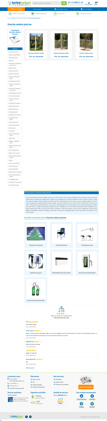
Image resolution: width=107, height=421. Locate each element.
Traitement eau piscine (36, 245)
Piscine (11, 160)
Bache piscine (12, 68)
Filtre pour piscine (13, 122)
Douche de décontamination (87, 273)
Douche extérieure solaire (36, 53)
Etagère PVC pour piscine (13, 118)
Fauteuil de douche (61, 245)
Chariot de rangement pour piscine (15, 89)
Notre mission (36, 379)
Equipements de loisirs (18, 18)
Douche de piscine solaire (61, 53)
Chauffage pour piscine (15, 93)
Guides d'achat (59, 382)
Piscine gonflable (13, 169)
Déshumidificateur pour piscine (61, 273)
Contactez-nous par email (16, 388)
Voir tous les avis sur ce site (61, 318)
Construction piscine (14, 96)
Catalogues (59, 379)
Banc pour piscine (13, 71)
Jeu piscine (12, 131)
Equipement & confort (15, 115)
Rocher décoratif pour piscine (14, 175)
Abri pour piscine (13, 58)
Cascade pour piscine (14, 81)
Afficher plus (30, 368)
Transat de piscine (14, 185)
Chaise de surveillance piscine (15, 85)
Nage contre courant (14, 153)
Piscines (26, 18)
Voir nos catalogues (85, 387)
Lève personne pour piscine (14, 134)
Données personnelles (39, 387)
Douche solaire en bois (86, 53)
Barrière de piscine (14, 74)
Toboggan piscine (13, 179)
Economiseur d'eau (87, 245)
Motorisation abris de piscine (15, 146)
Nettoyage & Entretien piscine (15, 156)
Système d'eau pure (36, 273)
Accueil (9, 18)
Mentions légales (37, 385)
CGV (34, 382)
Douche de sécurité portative (36, 301)
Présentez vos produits (62, 384)
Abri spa (11, 61)
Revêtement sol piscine (15, 172)
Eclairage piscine (13, 112)
